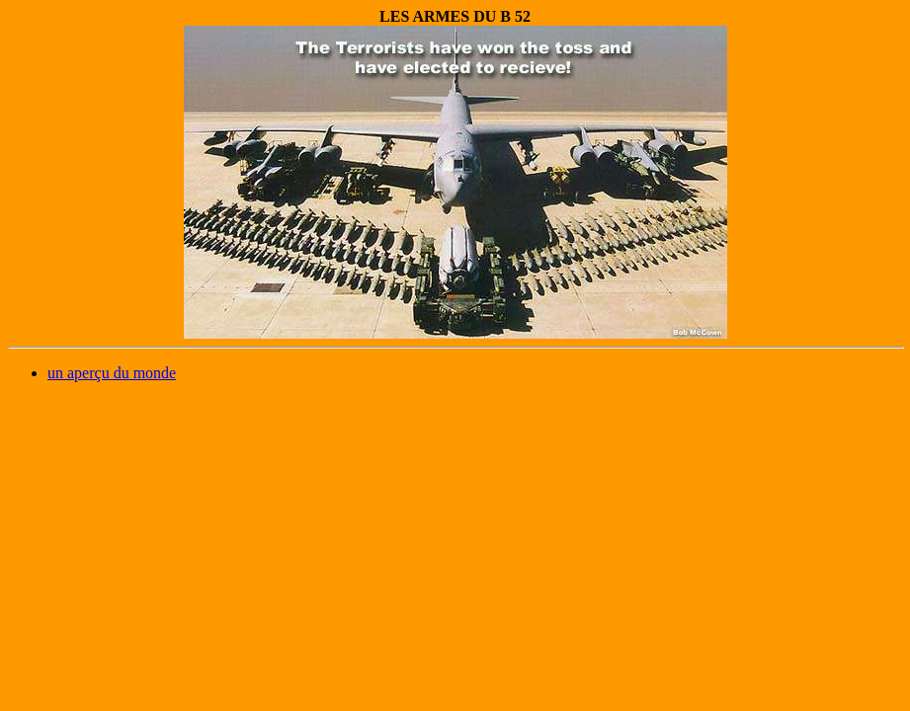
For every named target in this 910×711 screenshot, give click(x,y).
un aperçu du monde (111, 372)
